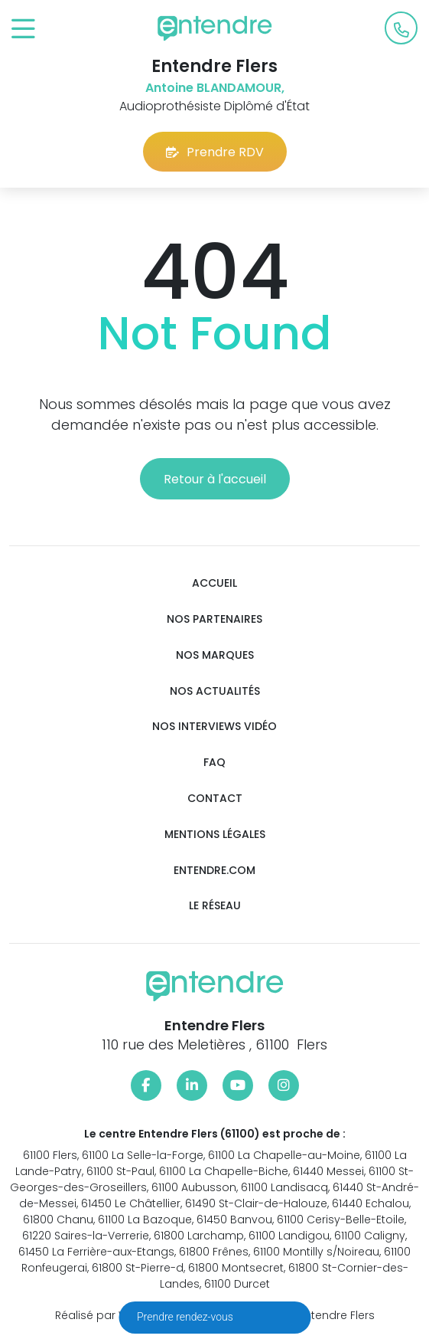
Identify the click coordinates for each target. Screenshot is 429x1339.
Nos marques (215, 655)
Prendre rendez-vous (186, 1317)
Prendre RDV (215, 152)
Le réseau (215, 905)
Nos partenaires (214, 619)
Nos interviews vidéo (214, 726)
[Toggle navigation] (23, 29)
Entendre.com (214, 870)
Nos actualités (215, 691)
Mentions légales (214, 834)
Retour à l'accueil (215, 479)
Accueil (214, 583)
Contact (214, 798)
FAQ (214, 762)
